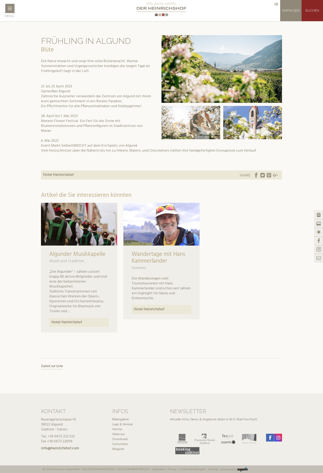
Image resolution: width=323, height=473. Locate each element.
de (276, 4)
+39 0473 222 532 (61, 436)
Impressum (158, 469)
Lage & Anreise (122, 424)
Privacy (172, 469)
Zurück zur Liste (52, 366)
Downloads (120, 439)
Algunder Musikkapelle (77, 254)
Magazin (118, 449)
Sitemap (213, 469)
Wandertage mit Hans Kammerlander (158, 258)
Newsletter (188, 411)
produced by (234, 469)
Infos (120, 411)
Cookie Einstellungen (192, 469)
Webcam (118, 434)
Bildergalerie (120, 419)
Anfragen (291, 11)
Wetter (117, 429)
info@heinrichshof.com (60, 448)
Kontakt (53, 411)
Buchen (312, 11)
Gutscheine (120, 444)
